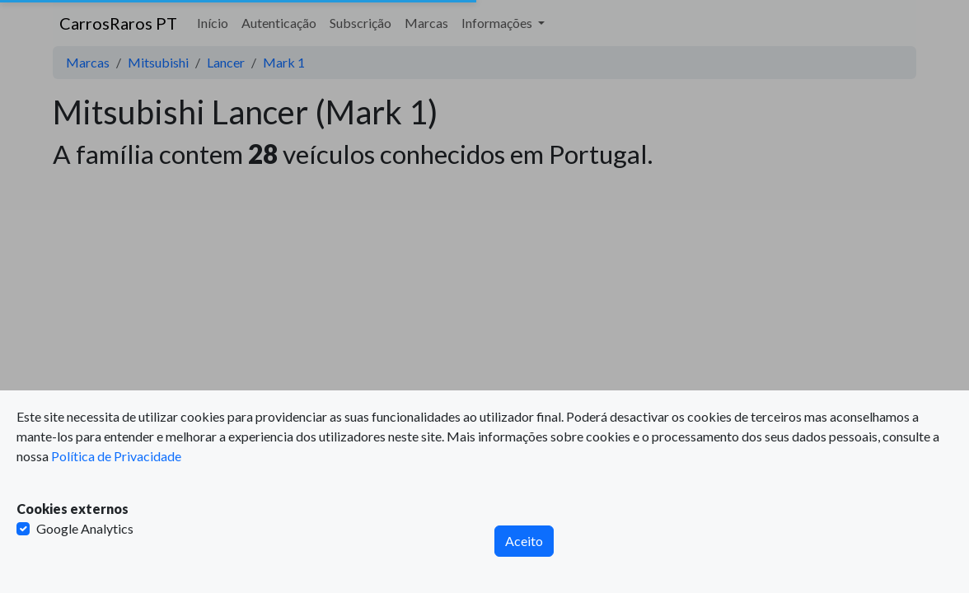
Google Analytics (84, 528)
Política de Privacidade (116, 456)
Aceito (524, 541)
